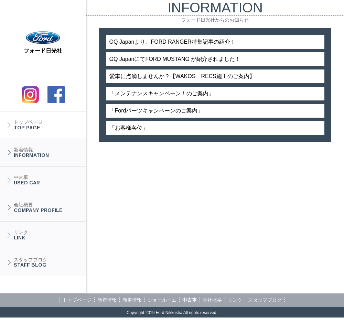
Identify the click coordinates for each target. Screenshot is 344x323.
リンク (46, 234)
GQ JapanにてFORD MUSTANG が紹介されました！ (175, 59)
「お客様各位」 (128, 128)
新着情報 (46, 152)
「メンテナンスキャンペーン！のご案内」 (161, 93)
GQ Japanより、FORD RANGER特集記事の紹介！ (172, 42)
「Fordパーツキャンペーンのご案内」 (156, 111)
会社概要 (46, 207)
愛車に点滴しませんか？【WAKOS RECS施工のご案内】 (182, 76)
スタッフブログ (46, 262)
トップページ (46, 124)
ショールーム (162, 300)
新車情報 (132, 300)
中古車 (46, 179)
